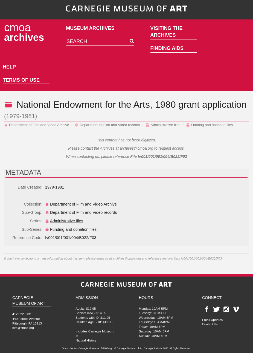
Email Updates (212, 319)
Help (9, 67)
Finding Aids (167, 48)
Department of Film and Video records (107, 125)
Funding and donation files (209, 125)
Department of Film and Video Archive (36, 125)
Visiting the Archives (166, 31)
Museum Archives (90, 28)
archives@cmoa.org (136, 148)
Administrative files (163, 125)
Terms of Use (21, 80)
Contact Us (210, 324)
